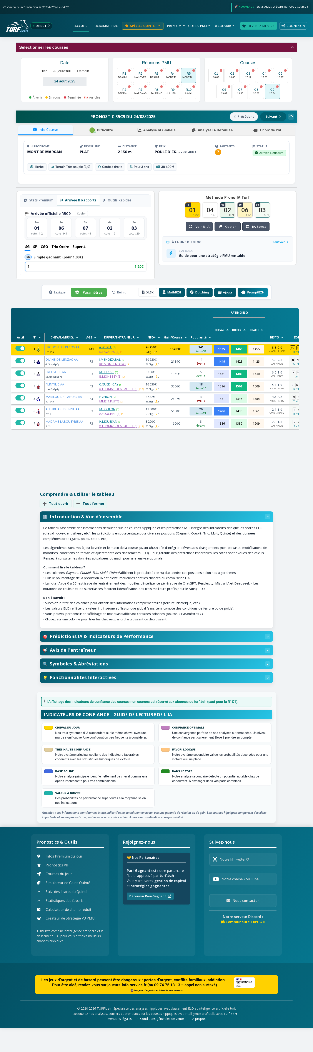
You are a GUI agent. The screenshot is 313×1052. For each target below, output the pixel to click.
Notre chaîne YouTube (236, 903)
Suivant (273, 116)
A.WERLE (105, 347)
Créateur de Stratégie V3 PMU (66, 942)
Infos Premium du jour (59, 880)
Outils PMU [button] (198, 26)
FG (292, 347)
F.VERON (105, 397)
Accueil (81, 26)
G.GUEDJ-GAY (108, 384)
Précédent (244, 116)
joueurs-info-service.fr (127, 1009)
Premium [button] (174, 26)
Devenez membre (258, 26)
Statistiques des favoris (60, 924)
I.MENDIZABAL (110, 359)
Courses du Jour (54, 898)
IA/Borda (256, 226)
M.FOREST (106, 372)
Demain (83, 71)
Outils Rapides (117, 200)
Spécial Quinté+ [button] (141, 26)
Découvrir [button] (223, 26)
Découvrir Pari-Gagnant (150, 920)
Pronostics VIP (53, 889)
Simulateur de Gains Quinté (63, 907)
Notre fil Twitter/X (231, 883)
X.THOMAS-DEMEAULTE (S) (118, 389)
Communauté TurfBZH (242, 946)
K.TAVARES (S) (109, 352)
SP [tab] (35, 246)
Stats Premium (38, 200)
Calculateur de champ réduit (64, 933)
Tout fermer (90, 503)
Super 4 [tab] (79, 246)
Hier (43, 71)
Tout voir (280, 242)
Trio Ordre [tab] (60, 246)
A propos (199, 1042)
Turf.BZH (230, 1037)
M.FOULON (107, 409)
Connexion (293, 26)
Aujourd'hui (62, 71)
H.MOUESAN (108, 421)
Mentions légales (119, 1042)
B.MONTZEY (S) (110, 376)
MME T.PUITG (109, 401)
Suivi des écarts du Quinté (62, 915)
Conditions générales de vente (162, 1042)
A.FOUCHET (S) (109, 414)
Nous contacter (242, 924)
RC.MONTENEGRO (112, 364)
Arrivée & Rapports (78, 200)
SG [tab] (27, 246)
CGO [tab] (44, 246)
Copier (81, 213)
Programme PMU (104, 26)
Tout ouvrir (55, 503)
